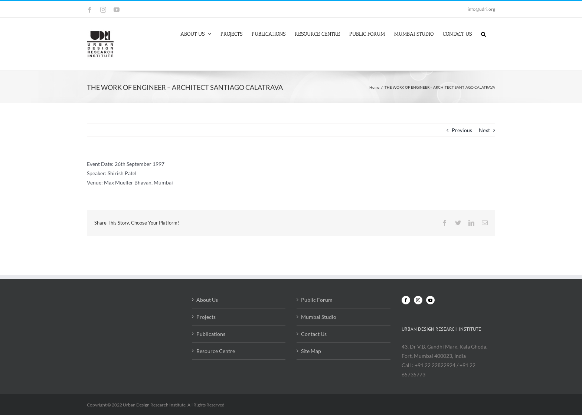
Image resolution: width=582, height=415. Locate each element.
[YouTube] (430, 300)
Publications (210, 334)
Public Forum (317, 300)
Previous (462, 130)
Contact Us (314, 334)
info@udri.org (481, 9)
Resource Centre (215, 351)
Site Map (311, 351)
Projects (206, 317)
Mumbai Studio (318, 317)
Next (484, 130)
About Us (207, 300)
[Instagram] (418, 300)
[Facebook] (406, 300)
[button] (483, 33)
